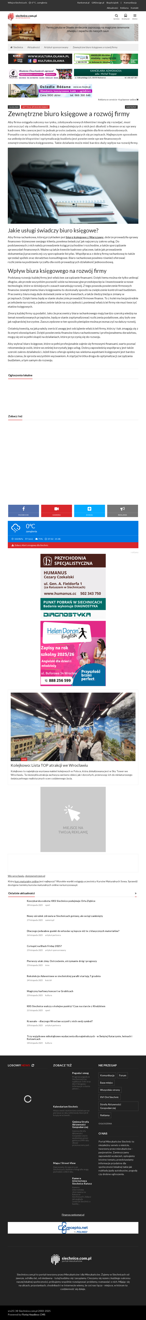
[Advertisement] (73, 462)
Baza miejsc (106, 1082)
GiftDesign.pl (98, 2)
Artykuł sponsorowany (56, 47)
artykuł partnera (53, 935)
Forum (122, 1075)
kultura (48, 995)
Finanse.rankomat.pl (73, 1214)
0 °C (37, 2)
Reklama (124, 8)
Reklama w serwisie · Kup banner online (118, 99)
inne (47, 965)
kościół (48, 980)
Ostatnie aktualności (21, 893)
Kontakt (134, 8)
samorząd (49, 920)
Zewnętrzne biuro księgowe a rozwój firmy (95, 47)
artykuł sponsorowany (35, 107)
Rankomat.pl (83, 2)
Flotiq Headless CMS (33, 1314)
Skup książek (112, 2)
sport (47, 905)
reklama (134, 552)
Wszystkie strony (110, 1089)
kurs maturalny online (27, 881)
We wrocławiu (16, 875)
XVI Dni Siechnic (109, 1097)
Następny (131, 107)
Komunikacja (130, 2)
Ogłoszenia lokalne (20, 375)
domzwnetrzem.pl (35, 875)
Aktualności (112, 8)
